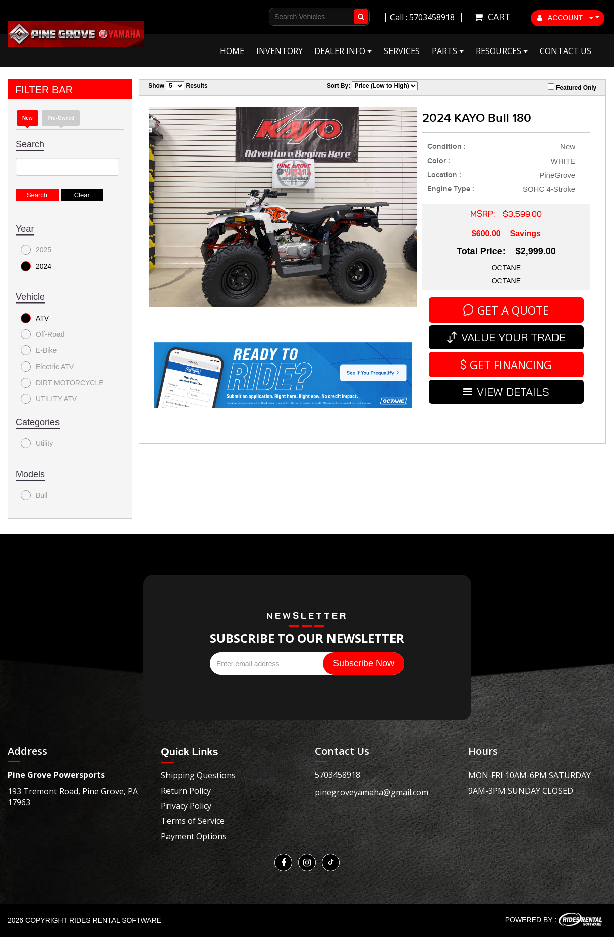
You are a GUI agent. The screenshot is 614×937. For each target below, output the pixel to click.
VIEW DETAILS (506, 392)
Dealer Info (343, 51)
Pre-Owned (60, 118)
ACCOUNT (565, 18)
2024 (36, 266)
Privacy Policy (186, 805)
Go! (359, 16)
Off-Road (43, 334)
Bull (34, 495)
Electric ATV (47, 366)
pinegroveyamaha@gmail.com (371, 792)
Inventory (279, 51)
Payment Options (194, 836)
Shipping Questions (198, 775)
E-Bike (39, 350)
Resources (502, 51)
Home (232, 51)
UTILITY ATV (49, 399)
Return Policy (186, 790)
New (27, 118)
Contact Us (565, 51)
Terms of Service (193, 820)
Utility (37, 443)
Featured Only (572, 87)
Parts (448, 51)
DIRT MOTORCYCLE (62, 383)
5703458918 (337, 774)
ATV (35, 318)
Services (402, 51)
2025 (36, 250)
